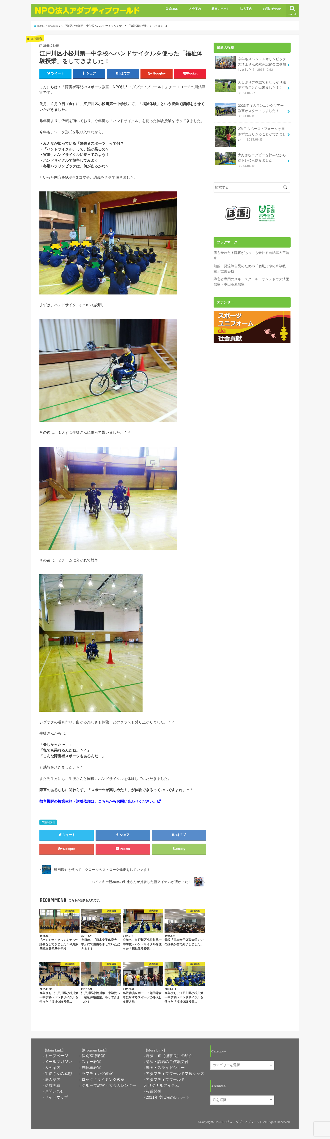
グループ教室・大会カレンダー (109, 1087)
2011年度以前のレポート (168, 1099)
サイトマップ (56, 1099)
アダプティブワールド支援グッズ (175, 1076)
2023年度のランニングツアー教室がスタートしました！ (248, 108)
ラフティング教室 (97, 1076)
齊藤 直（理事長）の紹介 (169, 1058)
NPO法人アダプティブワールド (241, 1124)
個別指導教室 (93, 1058)
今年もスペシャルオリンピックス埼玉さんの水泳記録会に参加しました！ (250, 63)
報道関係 (153, 1093)
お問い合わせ (272, 9)
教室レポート (220, 9)
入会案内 (195, 9)
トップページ (56, 1058)
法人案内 (246, 9)
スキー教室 (91, 1064)
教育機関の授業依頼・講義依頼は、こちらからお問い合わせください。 (98, 801)
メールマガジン (58, 1064)
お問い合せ (54, 1093)
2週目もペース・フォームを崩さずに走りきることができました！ (250, 132)
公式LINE (171, 9)
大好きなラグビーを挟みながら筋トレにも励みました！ (250, 156)
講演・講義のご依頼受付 (167, 1064)
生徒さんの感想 (58, 1076)
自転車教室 (91, 1070)
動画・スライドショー (165, 1070)
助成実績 (52, 1087)
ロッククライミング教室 (103, 1081)
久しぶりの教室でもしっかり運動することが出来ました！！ (250, 85)
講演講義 (49, 822)
